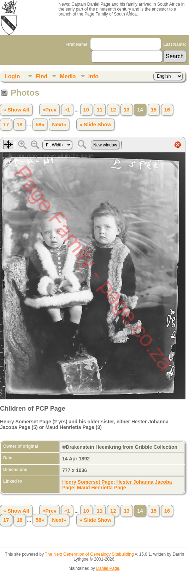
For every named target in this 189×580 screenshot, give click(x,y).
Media (68, 76)
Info (93, 76)
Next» (59, 124)
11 (99, 110)
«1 (67, 110)
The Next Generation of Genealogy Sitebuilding (89, 554)
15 (153, 110)
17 (6, 124)
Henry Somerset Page (87, 482)
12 (113, 110)
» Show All (16, 110)
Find (42, 76)
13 (126, 110)
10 (86, 110)
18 (19, 124)
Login (12, 76)
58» (40, 124)
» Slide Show (95, 124)
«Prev (49, 110)
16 (167, 110)
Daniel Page (107, 568)
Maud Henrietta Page (101, 487)
